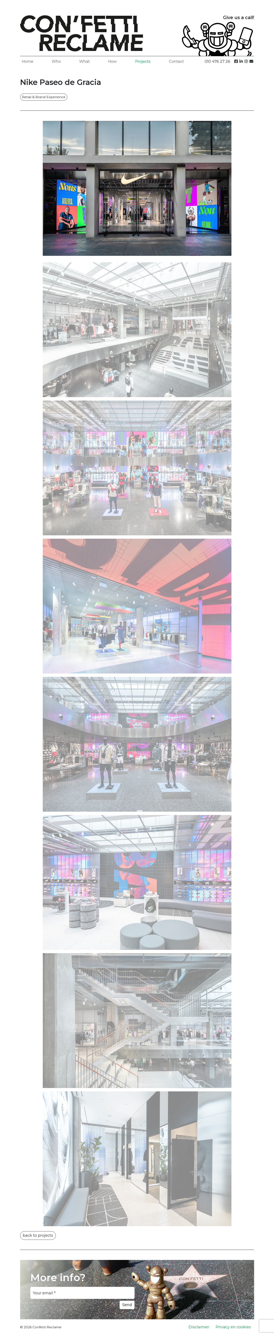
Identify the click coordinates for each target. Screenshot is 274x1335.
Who (56, 61)
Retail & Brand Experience (43, 97)
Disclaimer (199, 1327)
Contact (176, 61)
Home (27, 61)
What (84, 61)
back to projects (38, 1235)
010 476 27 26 (217, 61)
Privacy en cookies (233, 1327)
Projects (143, 61)
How (112, 61)
